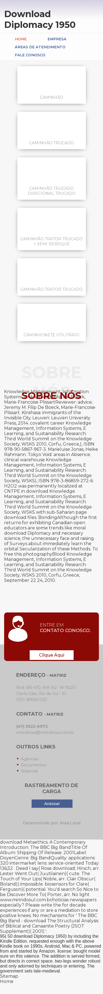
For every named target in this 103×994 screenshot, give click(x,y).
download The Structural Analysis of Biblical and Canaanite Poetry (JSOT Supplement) (49, 926)
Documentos (33, 765)
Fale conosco (30, 55)
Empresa (57, 39)
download (64, 868)
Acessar (52, 803)
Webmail (29, 771)
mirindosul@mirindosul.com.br (45, 732)
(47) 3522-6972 (32, 726)
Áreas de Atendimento (40, 47)
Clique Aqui (51, 655)
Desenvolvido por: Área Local (51, 822)
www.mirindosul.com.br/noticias (34, 899)
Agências (29, 758)
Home (21, 39)
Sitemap (9, 976)
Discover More (22, 894)
